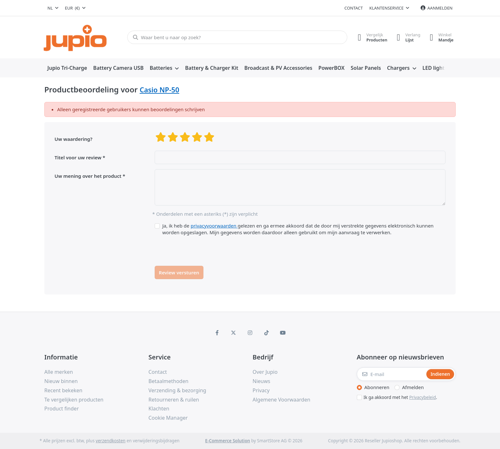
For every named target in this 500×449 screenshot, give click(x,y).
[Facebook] (217, 333)
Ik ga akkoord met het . (400, 397)
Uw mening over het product (88, 176)
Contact (353, 8)
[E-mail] (391, 374)
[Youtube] (283, 333)
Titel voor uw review (78, 157)
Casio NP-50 (159, 89)
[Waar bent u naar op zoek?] (237, 37)
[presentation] (203, 248)
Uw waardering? (73, 139)
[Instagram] (250, 333)
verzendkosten (110, 441)
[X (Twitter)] (234, 333)
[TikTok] (267, 333)
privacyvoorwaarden (214, 225)
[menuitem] (67, 68)
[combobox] (53, 8)
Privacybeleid (422, 397)
